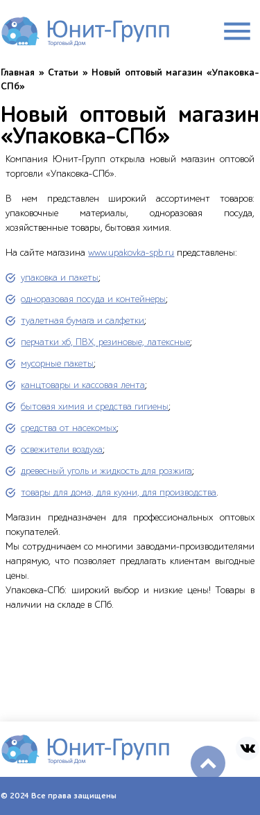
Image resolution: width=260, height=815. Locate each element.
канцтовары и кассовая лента (83, 385)
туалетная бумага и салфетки (82, 320)
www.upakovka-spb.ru (131, 252)
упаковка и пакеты (59, 277)
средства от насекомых (68, 428)
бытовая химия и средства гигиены (94, 406)
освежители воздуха (62, 449)
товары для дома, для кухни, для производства (118, 492)
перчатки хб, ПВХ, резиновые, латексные (105, 342)
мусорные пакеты (57, 363)
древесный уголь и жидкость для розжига (106, 471)
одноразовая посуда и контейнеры (93, 299)
